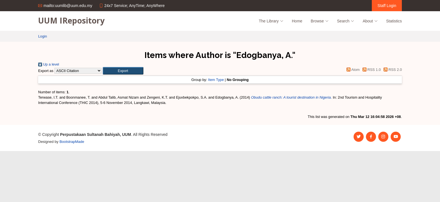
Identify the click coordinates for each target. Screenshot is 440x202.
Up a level (48, 64)
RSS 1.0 (371, 70)
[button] (123, 71)
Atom (352, 70)
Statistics (394, 21)
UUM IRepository (71, 20)
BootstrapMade (71, 142)
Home (297, 21)
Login (42, 36)
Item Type (216, 80)
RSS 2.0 (392, 70)
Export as (45, 71)
